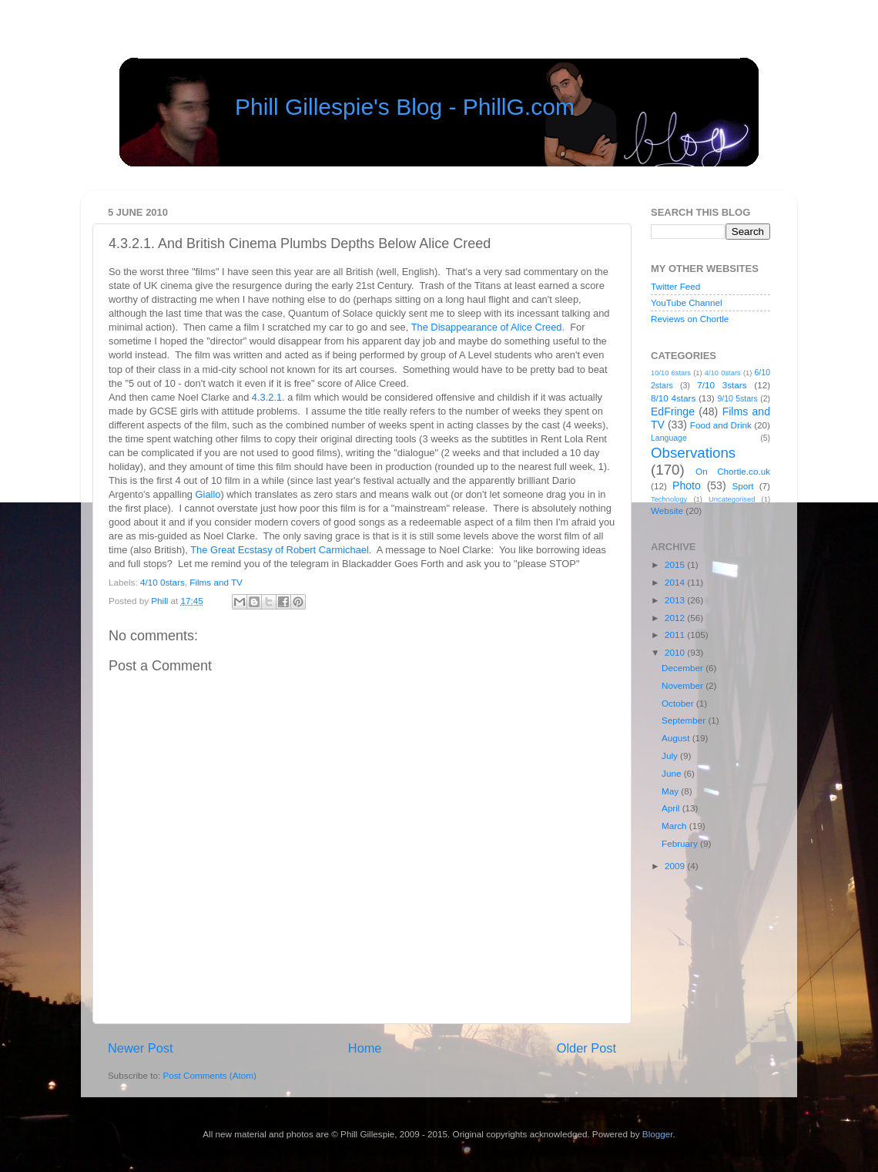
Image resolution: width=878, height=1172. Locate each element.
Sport (743, 486)
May (671, 791)
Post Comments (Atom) (209, 1075)
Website (667, 510)
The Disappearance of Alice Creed (486, 327)
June (673, 773)
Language (669, 437)
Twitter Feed (675, 286)
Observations (693, 453)
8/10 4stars (673, 398)
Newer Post (140, 1048)
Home (365, 1048)
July (671, 756)
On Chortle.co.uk (732, 471)
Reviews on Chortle (690, 319)
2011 (676, 635)
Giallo (208, 494)
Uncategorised (732, 499)
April (672, 808)
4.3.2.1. (268, 397)
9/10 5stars (737, 398)
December (683, 668)
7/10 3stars (721, 385)
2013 (676, 600)
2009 (676, 866)
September (685, 720)
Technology (669, 499)
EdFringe (673, 411)
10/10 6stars (671, 373)
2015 (676, 564)
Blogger (657, 1134)
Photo (686, 485)
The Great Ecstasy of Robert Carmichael (279, 550)
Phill (160, 601)
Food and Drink (721, 425)
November (683, 685)
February (681, 843)
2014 (676, 582)
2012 (676, 618)
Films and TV (216, 582)
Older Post (586, 1048)
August (677, 738)
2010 (676, 652)
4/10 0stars (162, 582)
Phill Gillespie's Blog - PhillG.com (405, 106)
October (679, 703)
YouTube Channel (686, 302)
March (675, 826)
